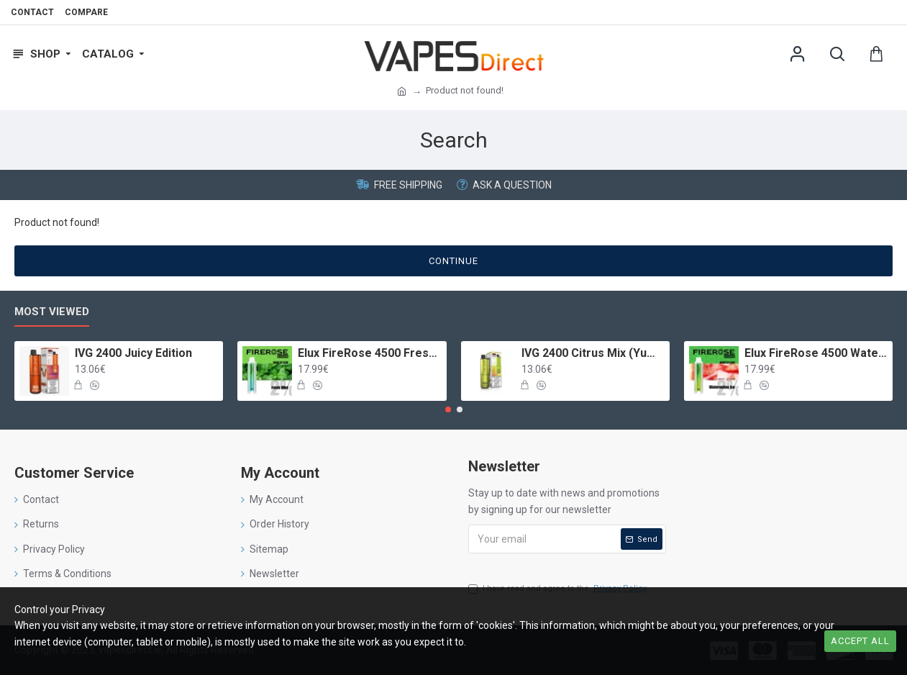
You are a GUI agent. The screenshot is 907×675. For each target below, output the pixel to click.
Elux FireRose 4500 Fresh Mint (369, 353)
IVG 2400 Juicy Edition (133, 353)
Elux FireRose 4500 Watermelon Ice (816, 353)
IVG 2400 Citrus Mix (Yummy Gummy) (593, 353)
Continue (453, 260)
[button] (448, 409)
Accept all (860, 640)
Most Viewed (51, 311)
